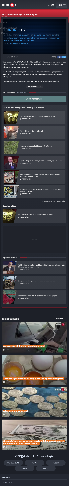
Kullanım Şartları (8, 453)
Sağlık (53, 433)
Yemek (45, 439)
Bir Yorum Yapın (34, 99)
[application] (34, 36)
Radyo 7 (17, 481)
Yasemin (58, 481)
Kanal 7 (8, 481)
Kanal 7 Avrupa (25, 481)
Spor (25, 439)
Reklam (4, 458)
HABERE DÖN (59, 201)
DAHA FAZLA (61, 318)
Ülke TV (33, 481)
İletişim (4, 463)
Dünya (35, 433)
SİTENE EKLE (47, 201)
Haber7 (45, 481)
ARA (51, 5)
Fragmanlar (15, 433)
